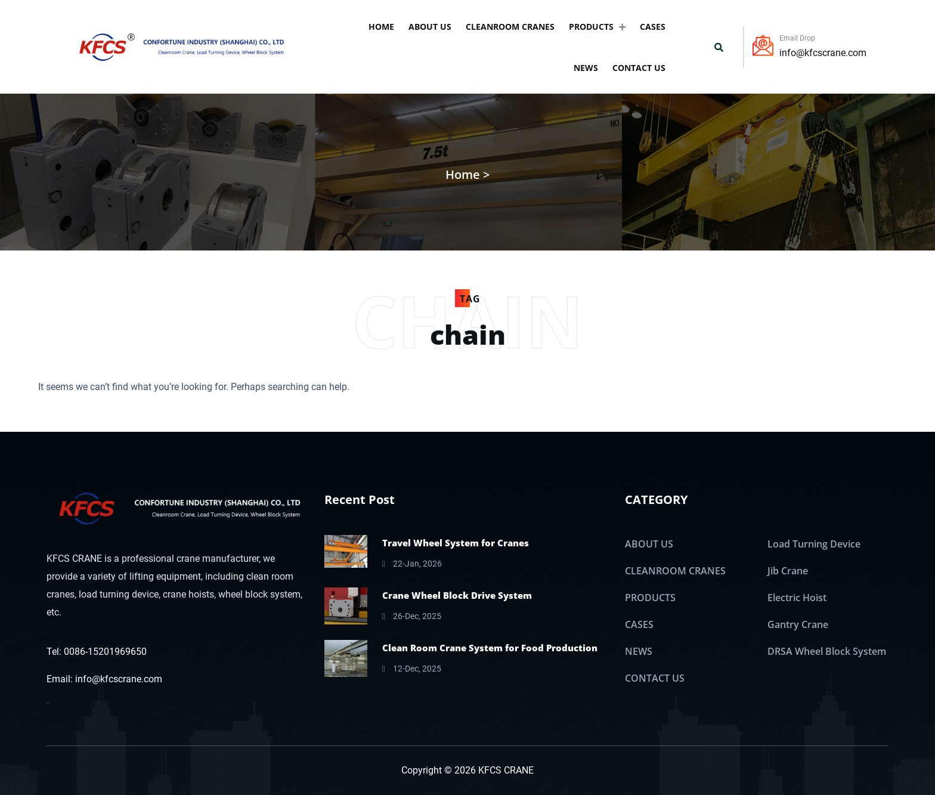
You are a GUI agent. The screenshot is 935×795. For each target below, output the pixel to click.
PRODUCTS (597, 26)
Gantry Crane (797, 624)
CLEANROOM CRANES (510, 26)
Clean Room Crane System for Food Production (489, 648)
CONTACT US (638, 67)
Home (381, 26)
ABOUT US (429, 26)
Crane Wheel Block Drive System (457, 595)
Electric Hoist (796, 597)
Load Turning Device (813, 543)
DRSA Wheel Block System (826, 651)
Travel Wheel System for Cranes (455, 543)
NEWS (586, 67)
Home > (467, 174)
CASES (652, 26)
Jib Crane (787, 570)
